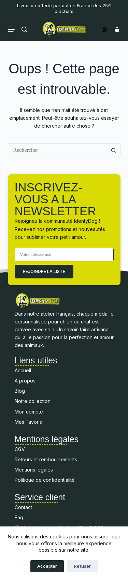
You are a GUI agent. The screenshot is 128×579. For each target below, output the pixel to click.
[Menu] (11, 29)
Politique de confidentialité (45, 480)
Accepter (47, 566)
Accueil (23, 370)
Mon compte (29, 412)
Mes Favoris (28, 422)
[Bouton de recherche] (113, 150)
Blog (20, 391)
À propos (25, 380)
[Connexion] (104, 29)
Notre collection (33, 401)
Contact (23, 507)
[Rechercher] (24, 29)
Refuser (82, 566)
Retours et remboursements (46, 459)
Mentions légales (34, 470)
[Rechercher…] (57, 150)
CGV (20, 449)
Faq (20, 517)
